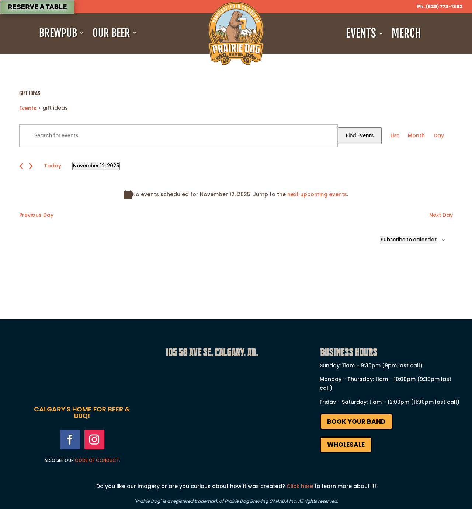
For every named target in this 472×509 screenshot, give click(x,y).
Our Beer (111, 33)
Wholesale (346, 444)
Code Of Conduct (97, 460)
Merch (406, 33)
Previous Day (36, 215)
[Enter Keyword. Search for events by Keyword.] (178, 135)
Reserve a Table (37, 7)
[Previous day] (21, 166)
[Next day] (31, 166)
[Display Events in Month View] (416, 136)
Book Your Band (356, 421)
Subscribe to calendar (409, 239)
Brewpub (58, 33)
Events (361, 33)
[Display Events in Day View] (439, 136)
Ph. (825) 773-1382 (439, 6)
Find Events (360, 135)
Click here (300, 486)
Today (52, 165)
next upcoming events (317, 194)
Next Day (441, 215)
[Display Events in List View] (395, 136)
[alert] (236, 194)
